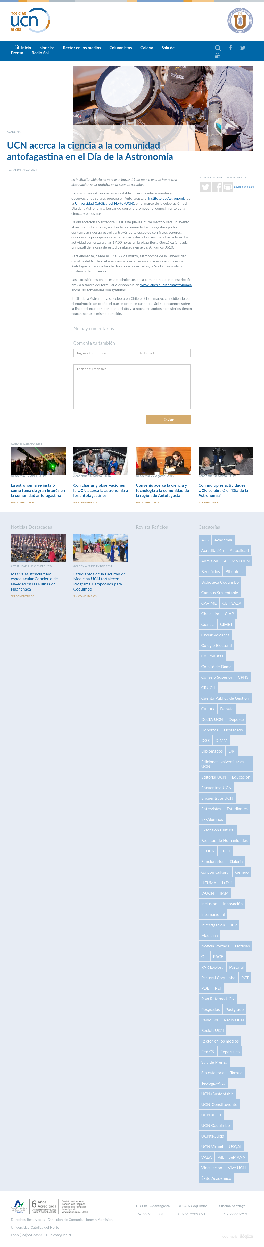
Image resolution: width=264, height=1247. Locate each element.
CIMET (226, 624)
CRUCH (208, 687)
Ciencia (207, 624)
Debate (226, 708)
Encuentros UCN (216, 787)
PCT (245, 977)
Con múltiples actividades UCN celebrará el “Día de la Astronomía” (223, 490)
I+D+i (227, 882)
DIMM (221, 740)
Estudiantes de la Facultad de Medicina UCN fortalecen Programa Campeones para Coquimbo (99, 581)
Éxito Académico (216, 1178)
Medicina (209, 935)
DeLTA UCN (212, 719)
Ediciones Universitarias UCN (222, 764)
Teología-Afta (213, 1083)
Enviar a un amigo (244, 186)
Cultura (208, 708)
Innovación (233, 903)
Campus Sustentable (219, 592)
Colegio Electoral (216, 645)
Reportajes (230, 1051)
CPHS (243, 677)
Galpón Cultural (215, 872)
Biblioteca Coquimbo (220, 582)
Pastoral (236, 967)
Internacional (213, 914)
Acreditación (212, 550)
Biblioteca (234, 571)
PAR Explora (212, 967)
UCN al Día (211, 1115)
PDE (205, 988)
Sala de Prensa (214, 1062)
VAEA (206, 1157)
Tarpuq (236, 1072)
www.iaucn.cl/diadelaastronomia (166, 285)
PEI (218, 988)
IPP (234, 925)
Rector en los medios (82, 47)
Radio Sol (40, 52)
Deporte (236, 719)
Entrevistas (211, 808)
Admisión (209, 561)
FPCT (225, 851)
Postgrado (235, 1009)
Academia (223, 539)
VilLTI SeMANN (231, 1157)
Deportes (209, 730)
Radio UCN (234, 1020)
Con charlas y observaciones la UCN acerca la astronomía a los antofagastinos (100, 490)
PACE (218, 956)
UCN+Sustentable (217, 1093)
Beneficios (210, 571)
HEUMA (209, 882)
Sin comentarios (22, 502)
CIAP (229, 613)
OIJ (204, 956)
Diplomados (212, 751)
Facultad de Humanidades (224, 840)
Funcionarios (212, 861)
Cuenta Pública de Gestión (225, 698)
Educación (241, 777)
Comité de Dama (216, 666)
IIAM (224, 893)
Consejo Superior (216, 677)
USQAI (235, 1146)
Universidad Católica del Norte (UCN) (104, 203)
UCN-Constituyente (219, 1104)
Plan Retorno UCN (218, 998)
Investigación (213, 925)
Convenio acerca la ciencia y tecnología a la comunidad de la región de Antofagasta (162, 490)
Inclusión (209, 903)
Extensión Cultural (217, 829)
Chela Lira (210, 613)
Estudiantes (237, 808)
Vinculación (211, 1167)
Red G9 (208, 1051)
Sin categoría (213, 1072)
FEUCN (208, 851)
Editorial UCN (213, 777)
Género (242, 872)
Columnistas (120, 47)
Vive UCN (237, 1167)
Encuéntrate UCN (217, 798)
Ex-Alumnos (212, 819)
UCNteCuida (212, 1136)
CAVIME (209, 603)
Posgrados (210, 1009)
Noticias (242, 946)
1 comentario (208, 502)
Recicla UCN (212, 1030)
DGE (205, 740)
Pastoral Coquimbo (218, 977)
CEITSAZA (232, 603)
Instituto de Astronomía (167, 198)
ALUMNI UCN (237, 561)
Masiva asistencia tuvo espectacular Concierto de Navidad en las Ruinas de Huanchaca (34, 581)
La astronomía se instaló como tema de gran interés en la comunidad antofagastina (38, 490)
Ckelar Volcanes (215, 635)
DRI (231, 751)
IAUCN (207, 893)
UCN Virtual (212, 1146)
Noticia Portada (215, 946)
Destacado (233, 730)
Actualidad (239, 550)
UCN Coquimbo (215, 1125)
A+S (205, 539)
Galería (146, 47)
